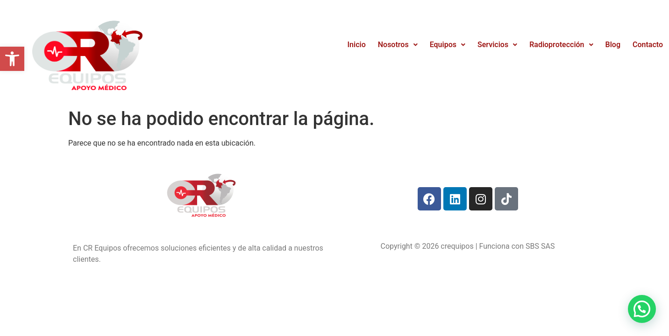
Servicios (497, 44)
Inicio (357, 44)
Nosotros (398, 44)
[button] (12, 59)
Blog (612, 44)
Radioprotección (561, 44)
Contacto (648, 44)
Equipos (447, 44)
